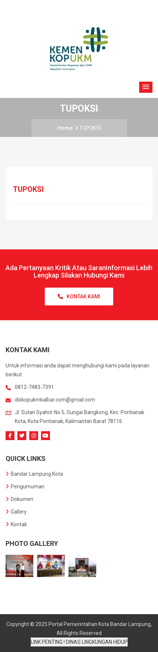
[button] (145, 87)
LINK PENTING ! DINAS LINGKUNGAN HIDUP (79, 642)
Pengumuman (25, 486)
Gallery (16, 512)
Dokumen (19, 499)
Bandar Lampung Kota (34, 474)
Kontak (16, 524)
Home (67, 128)
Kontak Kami (79, 296)
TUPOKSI (90, 128)
